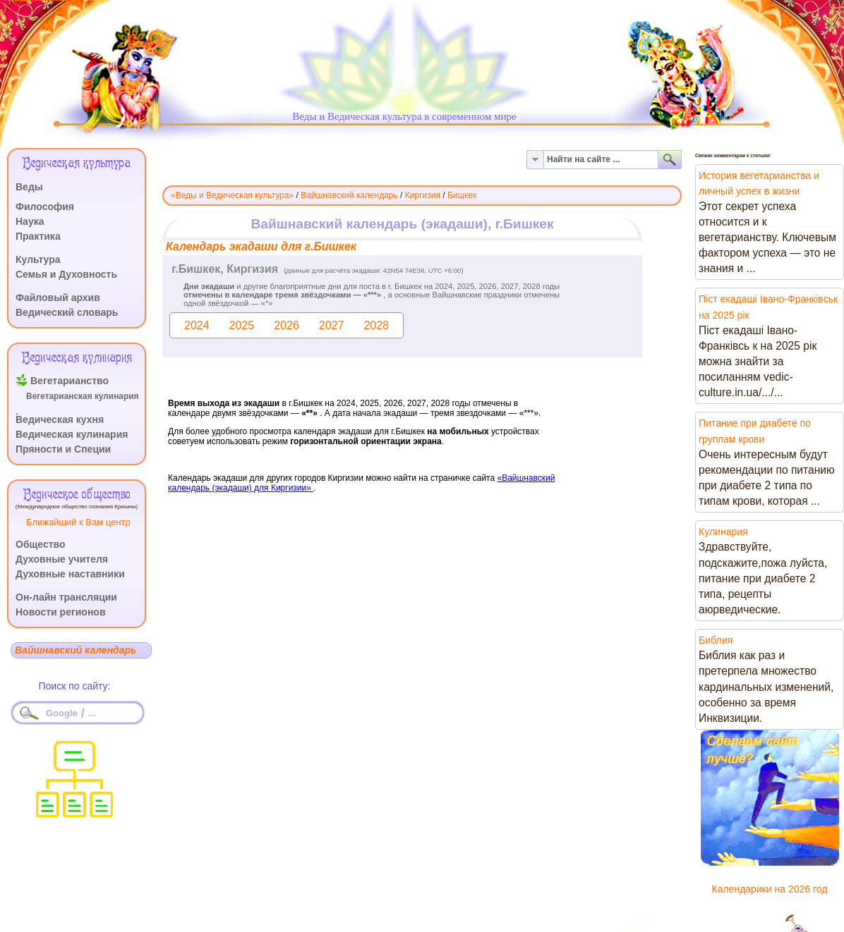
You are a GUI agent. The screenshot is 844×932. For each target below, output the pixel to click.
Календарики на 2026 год (770, 889)
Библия (716, 640)
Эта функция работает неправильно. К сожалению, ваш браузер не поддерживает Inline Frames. (422, 392)
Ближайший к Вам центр (78, 522)
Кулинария (723, 531)
